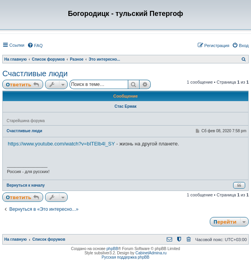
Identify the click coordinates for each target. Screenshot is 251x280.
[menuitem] (35, 45)
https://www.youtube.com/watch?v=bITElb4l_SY (61, 144)
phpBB (112, 249)
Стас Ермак (126, 106)
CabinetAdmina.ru (151, 253)
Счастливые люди (35, 73)
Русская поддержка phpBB (125, 257)
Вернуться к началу (26, 185)
